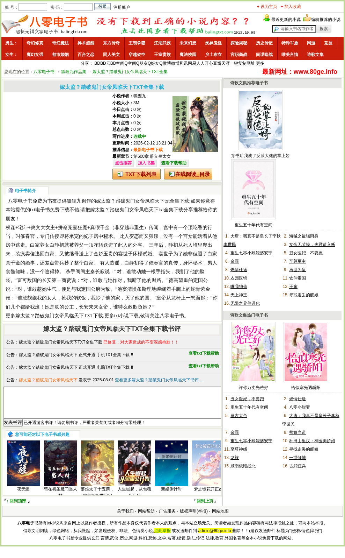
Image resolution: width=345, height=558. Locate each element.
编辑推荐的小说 (325, 19)
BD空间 (117, 63)
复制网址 (246, 63)
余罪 (234, 261)
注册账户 (121, 7)
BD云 (105, 63)
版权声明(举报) (194, 517)
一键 (234, 63)
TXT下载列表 (140, 174)
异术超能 (86, 43)
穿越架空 (137, 54)
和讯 (183, 63)
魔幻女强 (35, 54)
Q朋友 (142, 63)
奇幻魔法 (60, 43)
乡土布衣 (213, 54)
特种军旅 (289, 43)
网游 (311, 43)
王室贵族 (162, 54)
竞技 (328, 43)
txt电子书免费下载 (49, 209)
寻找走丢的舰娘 (303, 294)
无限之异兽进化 (245, 303)
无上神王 (238, 294)
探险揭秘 (238, 43)
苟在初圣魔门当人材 (60, 498)
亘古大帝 (238, 415)
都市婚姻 (60, 54)
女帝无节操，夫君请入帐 (312, 244)
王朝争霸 (137, 43)
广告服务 (167, 517)
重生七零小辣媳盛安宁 (251, 252)
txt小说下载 (126, 315)
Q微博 (165, 63)
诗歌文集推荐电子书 (249, 82)
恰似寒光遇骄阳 (306, 387)
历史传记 (264, 43)
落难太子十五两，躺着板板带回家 (97, 498)
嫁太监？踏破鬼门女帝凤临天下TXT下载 (59, 315)
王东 (293, 286)
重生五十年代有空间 (253, 225)
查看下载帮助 (173, 163)
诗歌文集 (315, 54)
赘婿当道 (297, 432)
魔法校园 (187, 54)
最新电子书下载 (148, 149)
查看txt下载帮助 (204, 353)
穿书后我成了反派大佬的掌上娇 (260, 155)
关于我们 (125, 517)
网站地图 (220, 517)
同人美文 (111, 54)
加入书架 (146, 163)
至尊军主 (297, 261)
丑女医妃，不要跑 (306, 252)
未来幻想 (187, 43)
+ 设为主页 (267, 6)
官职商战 (238, 54)
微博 (175, 63)
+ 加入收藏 (291, 6)
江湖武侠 (162, 43)
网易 (192, 63)
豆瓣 (217, 63)
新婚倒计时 (171, 495)
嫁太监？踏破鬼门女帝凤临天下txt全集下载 (142, 201)
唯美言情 (289, 54)
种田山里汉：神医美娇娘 (312, 440)
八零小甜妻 (299, 407)
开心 (209, 63)
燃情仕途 (238, 269)
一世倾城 (297, 457)
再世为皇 (297, 269)
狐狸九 (139, 95)
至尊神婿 (238, 449)
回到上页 (205, 507)
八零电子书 (44, 71)
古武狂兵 (297, 466)
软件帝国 (297, 278)
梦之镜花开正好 (208, 495)
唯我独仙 (238, 286)
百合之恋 (86, 54)
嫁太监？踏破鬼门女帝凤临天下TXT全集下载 (60, 342)
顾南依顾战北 (243, 466)
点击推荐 (123, 163)
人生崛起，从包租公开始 (134, 498)
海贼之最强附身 (303, 236)
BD (97, 63)
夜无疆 (23, 495)
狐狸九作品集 (73, 71)
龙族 (234, 457)
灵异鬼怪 (213, 43)
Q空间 (130, 63)
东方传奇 (111, 43)
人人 (200, 63)
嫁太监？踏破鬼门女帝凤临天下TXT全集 (130, 71)
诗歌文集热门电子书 (249, 315)
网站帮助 (146, 517)
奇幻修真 (35, 43)
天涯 (225, 63)
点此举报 (162, 537)
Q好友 (153, 63)
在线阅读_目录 (192, 174)
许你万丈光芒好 (253, 387)
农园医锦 (238, 278)
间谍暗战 (264, 54)
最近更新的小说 (286, 19)
